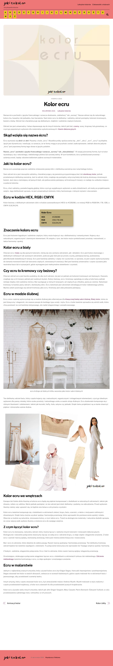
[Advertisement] (56, 633)
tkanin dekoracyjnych (67, 129)
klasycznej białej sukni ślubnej (77, 299)
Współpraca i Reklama (52, 657)
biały (17, 253)
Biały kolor (95, 299)
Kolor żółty (101, 603)
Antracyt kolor (13, 603)
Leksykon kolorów (84, 4)
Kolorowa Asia (48, 111)
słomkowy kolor (89, 174)
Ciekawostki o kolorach (101, 4)
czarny (76, 126)
